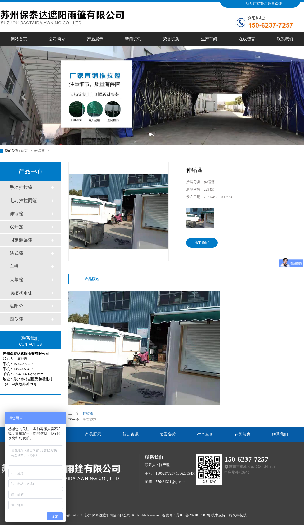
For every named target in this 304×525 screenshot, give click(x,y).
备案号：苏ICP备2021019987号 (186, 515)
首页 (25, 151)
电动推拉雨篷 (23, 200)
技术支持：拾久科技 (227, 515)
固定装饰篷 (21, 240)
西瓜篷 (16, 319)
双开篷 (16, 226)
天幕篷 (16, 279)
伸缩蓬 (88, 413)
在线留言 (247, 39)
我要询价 (202, 242)
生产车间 (209, 39)
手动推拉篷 (21, 187)
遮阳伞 (16, 306)
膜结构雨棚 (21, 292)
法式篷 (16, 253)
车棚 (14, 266)
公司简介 (57, 39)
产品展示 (95, 39)
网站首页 (19, 39)
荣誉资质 (171, 39)
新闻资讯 (133, 39)
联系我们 (285, 39)
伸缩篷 (40, 151)
